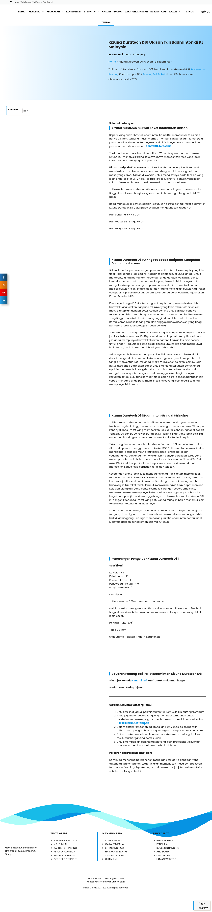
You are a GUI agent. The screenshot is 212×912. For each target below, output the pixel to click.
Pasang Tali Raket (154, 74)
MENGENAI (37, 11)
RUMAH (22, 11)
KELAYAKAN (56, 11)
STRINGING (92, 11)
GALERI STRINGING (112, 11)
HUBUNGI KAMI (158, 11)
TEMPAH (106, 22)
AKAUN (175, 11)
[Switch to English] (189, 11)
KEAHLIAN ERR (73, 11)
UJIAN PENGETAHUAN (136, 11)
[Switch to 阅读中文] (204, 11)
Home (112, 61)
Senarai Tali (139, 669)
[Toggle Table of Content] (23, 110)
